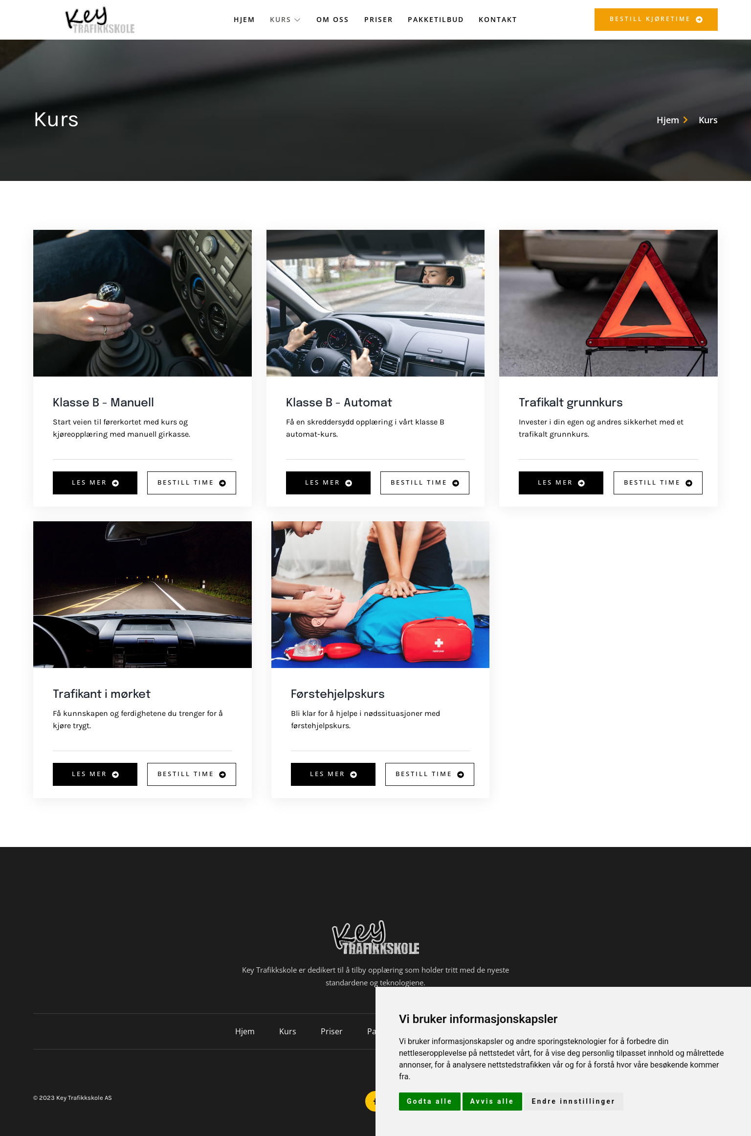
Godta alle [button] (430, 1101)
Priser (378, 19)
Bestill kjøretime (656, 19)
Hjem (245, 19)
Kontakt (498, 19)
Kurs (286, 19)
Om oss (333, 19)
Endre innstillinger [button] (574, 1101)
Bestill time (191, 482)
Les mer (95, 482)
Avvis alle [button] (492, 1101)
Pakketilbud (436, 19)
